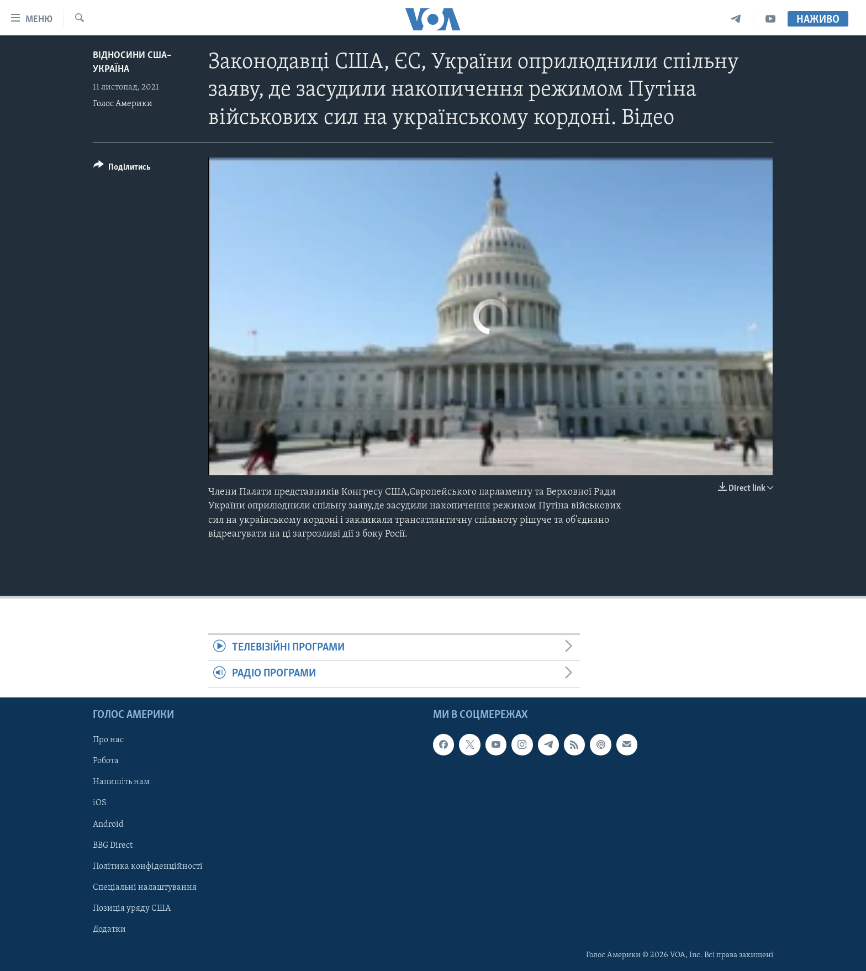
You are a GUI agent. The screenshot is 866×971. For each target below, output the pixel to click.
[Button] (122, 169)
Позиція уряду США (132, 908)
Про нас (108, 740)
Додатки (109, 929)
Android (108, 824)
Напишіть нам (121, 782)
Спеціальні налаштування (145, 887)
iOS (100, 803)
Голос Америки (122, 103)
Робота (106, 761)
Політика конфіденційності (148, 866)
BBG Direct (113, 845)
